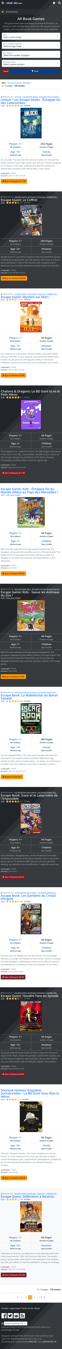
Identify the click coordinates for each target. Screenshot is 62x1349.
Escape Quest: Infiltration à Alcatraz (27, 1196)
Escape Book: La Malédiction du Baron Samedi (29, 697)
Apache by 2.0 (49, 1341)
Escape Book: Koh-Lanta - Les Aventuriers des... (36, 692)
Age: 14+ (15, 747)
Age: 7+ (15, 541)
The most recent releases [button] (18, 82)
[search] (59, 3)
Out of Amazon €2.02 (13, 877)
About (37, 1308)
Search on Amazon (12, 776)
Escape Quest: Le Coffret (19, 200)
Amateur (46, 248)
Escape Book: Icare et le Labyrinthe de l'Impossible (29, 797)
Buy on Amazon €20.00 (14, 1178)
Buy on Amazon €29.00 (14, 278)
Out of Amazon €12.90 (13, 1275)
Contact (5, 1308)
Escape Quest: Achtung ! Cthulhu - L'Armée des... (36, 197)
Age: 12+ (15, 248)
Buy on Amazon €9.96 (13, 375)
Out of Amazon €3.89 (13, 1074)
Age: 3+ (15, 443)
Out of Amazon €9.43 (13, 977)
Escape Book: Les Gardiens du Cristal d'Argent (28, 897)
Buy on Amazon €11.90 (14, 181)
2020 (3, 105)
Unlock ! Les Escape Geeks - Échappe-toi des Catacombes (30, 101)
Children (47, 443)
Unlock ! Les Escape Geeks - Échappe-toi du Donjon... (38, 97)
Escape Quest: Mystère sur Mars (25, 297)
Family (46, 151)
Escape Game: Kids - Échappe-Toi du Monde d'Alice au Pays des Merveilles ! (29, 490)
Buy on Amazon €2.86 (13, 676)
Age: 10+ (15, 151)
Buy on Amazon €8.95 (13, 573)
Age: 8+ (15, 847)
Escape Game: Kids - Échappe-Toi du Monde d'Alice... (38, 589)
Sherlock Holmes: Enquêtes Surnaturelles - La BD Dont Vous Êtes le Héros (30, 1093)
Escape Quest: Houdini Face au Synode (29, 996)
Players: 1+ (15, 143)
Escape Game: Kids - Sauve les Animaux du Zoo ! (30, 593)
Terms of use (27, 1308)
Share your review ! (13, 495)
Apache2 (33, 1341)
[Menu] (2, 3)
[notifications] (54, 3)
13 (41, 1297)
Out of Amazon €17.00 (13, 473)
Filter (35, 71)
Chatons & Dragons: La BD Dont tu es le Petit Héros (30, 393)
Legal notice (15, 1308)
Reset (5, 71)
